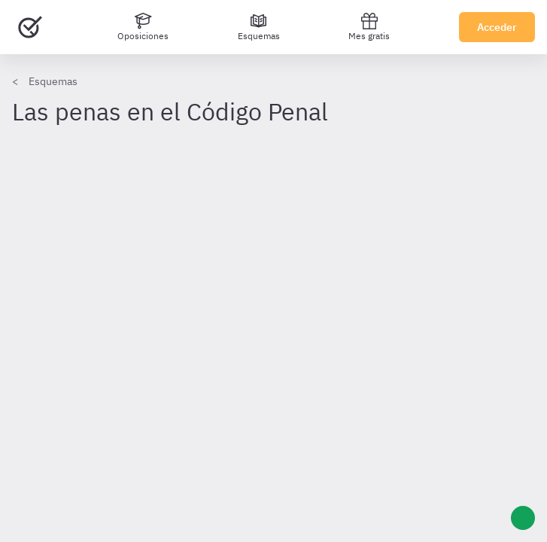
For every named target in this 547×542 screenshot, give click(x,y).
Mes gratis (369, 26)
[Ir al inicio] (30, 27)
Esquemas (53, 81)
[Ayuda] (523, 518)
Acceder (497, 27)
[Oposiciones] (143, 27)
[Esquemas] (259, 27)
